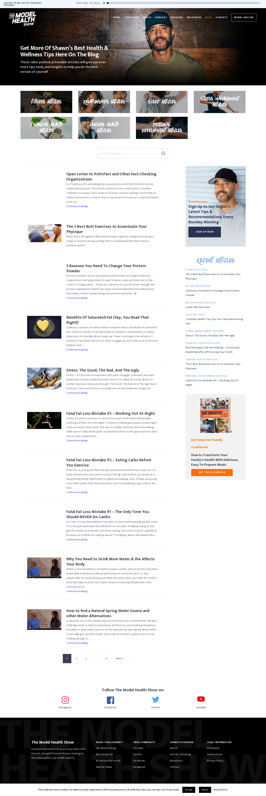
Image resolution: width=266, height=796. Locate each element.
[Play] (103, 3)
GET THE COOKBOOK (212, 472)
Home (116, 17)
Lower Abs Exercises (198, 307)
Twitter (137, 754)
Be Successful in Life (108, 760)
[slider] (183, 3)
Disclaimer (213, 748)
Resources (194, 17)
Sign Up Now (205, 232)
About (147, 17)
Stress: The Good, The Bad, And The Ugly (210, 335)
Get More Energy (106, 748)
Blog (208, 17)
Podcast (161, 17)
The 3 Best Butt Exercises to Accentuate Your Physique (213, 276)
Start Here (131, 17)
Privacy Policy (215, 760)
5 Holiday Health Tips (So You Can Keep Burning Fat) (214, 321)
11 (106, 658)
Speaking (176, 17)
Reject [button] (205, 790)
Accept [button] (188, 790)
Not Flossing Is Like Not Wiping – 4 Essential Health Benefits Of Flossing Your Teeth (212, 349)
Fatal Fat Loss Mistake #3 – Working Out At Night (212, 382)
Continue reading (77, 206)
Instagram (139, 767)
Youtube (138, 748)
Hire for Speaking (180, 754)
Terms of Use (215, 754)
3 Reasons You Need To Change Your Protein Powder (212, 292)
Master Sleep (104, 767)
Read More (220, 789)
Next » (120, 658)
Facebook (139, 760)
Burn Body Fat (104, 754)
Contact (222, 17)
